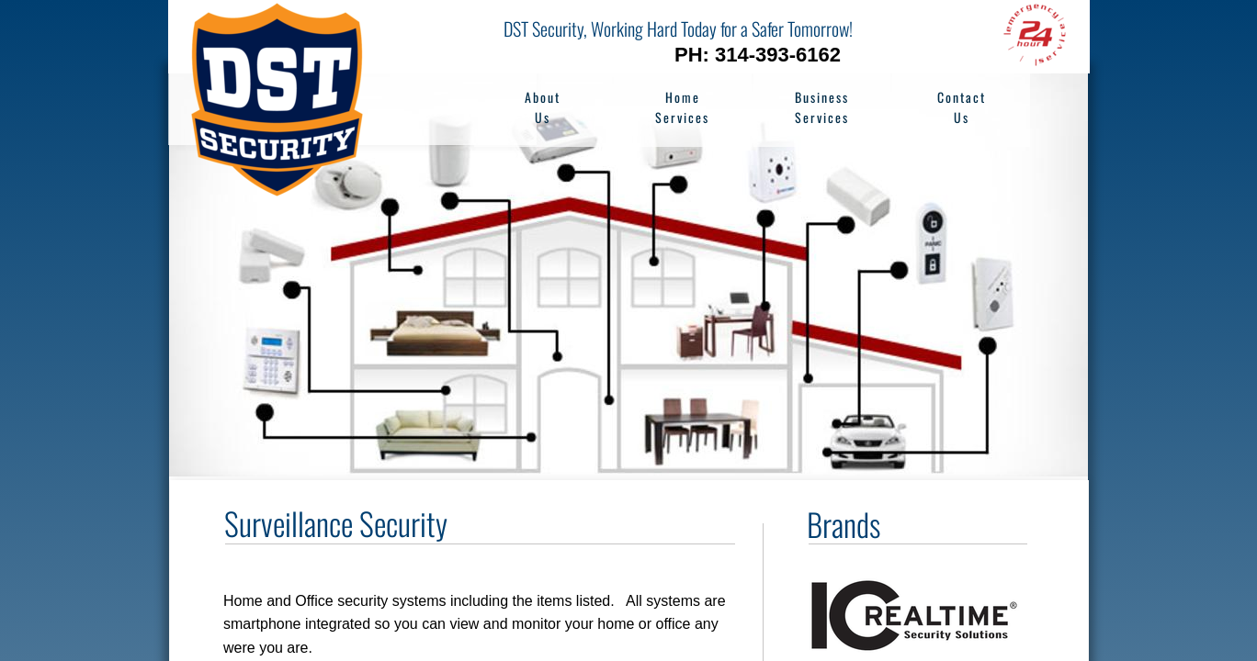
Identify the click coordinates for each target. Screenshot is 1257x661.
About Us (543, 107)
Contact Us (961, 107)
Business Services (822, 107)
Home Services (682, 107)
